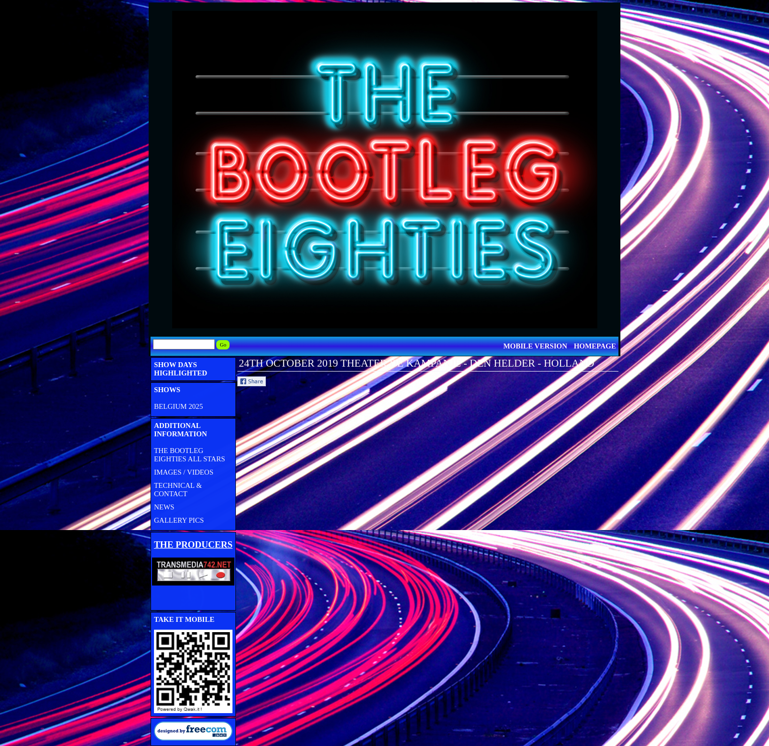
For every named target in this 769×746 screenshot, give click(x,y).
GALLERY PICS (179, 520)
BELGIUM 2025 (178, 406)
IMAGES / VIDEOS (183, 472)
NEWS (164, 507)
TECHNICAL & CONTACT (178, 489)
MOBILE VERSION (535, 346)
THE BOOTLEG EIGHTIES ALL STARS (189, 455)
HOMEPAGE (595, 346)
